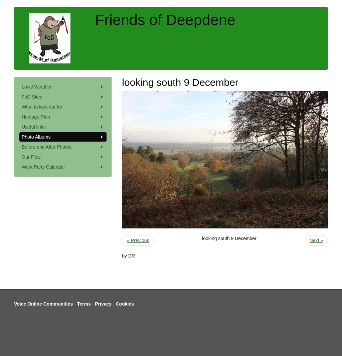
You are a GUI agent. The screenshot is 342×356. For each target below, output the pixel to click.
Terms (84, 304)
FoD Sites (63, 97)
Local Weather (63, 86)
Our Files (63, 157)
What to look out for (63, 107)
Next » (316, 240)
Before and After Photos (63, 147)
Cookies (125, 304)
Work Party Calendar (63, 167)
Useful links (63, 127)
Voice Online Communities (43, 304)
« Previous (138, 240)
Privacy (103, 304)
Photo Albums (63, 137)
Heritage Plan (63, 117)
